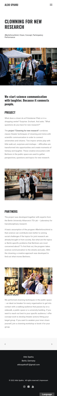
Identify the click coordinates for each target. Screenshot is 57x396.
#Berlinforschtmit (12, 35)
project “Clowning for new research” (23, 131)
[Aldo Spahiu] (11, 4)
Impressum (44, 380)
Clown (22, 35)
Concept (28, 35)
